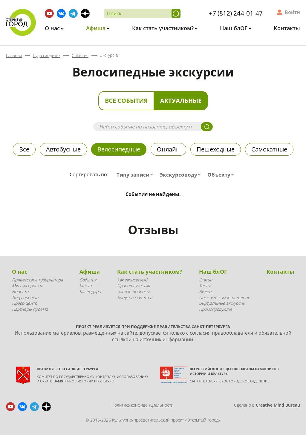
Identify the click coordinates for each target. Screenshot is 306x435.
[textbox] (136, 175)
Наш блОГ (234, 28)
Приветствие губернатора (37, 280)
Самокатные (269, 149)
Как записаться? (132, 280)
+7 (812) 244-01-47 (236, 13)
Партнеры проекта (30, 309)
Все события (126, 101)
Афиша (96, 28)
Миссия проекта (27, 285)
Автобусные (63, 149)
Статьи (205, 280)
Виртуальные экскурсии (222, 303)
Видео (205, 291)
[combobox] (136, 175)
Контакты (287, 28)
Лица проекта (25, 297)
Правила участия (133, 285)
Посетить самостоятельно (224, 297)
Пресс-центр (24, 303)
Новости (20, 291)
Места (85, 285)
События (87, 280)
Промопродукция (215, 309)
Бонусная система (134, 297)
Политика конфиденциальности (142, 405)
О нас (53, 28)
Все (24, 149)
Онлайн (168, 149)
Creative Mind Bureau (278, 405)
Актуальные (180, 101)
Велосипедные (118, 149)
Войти (292, 12)
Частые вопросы (133, 291)
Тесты (204, 285)
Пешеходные (216, 149)
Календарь (90, 291)
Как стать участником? (163, 28)
